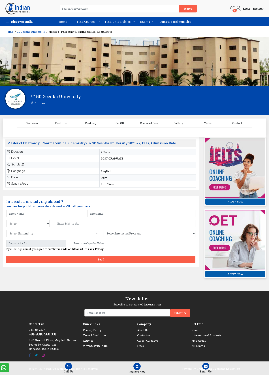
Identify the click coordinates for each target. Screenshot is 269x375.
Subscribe (180, 313)
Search (187, 8)
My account (198, 340)
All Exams (198, 346)
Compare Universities (175, 21)
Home (63, 21)
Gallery (178, 123)
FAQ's (140, 346)
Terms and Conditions (66, 249)
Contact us (143, 335)
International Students (206, 335)
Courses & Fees (149, 123)
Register (258, 8)
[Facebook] (30, 355)
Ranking (90, 123)
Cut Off (120, 123)
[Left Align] (137, 368)
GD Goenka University (31, 31)
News (194, 330)
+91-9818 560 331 (42, 334)
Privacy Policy (94, 249)
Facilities (61, 123)
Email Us (205, 368)
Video (208, 123)
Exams (145, 21)
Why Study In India (95, 346)
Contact (237, 123)
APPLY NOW (235, 201)
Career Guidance (147, 340)
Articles (88, 340)
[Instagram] (43, 355)
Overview (32, 123)
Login (247, 8)
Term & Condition (94, 335)
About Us (142, 330)
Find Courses (86, 21)
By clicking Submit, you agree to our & (55, 249)
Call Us (68, 368)
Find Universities (118, 21)
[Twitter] (36, 355)
